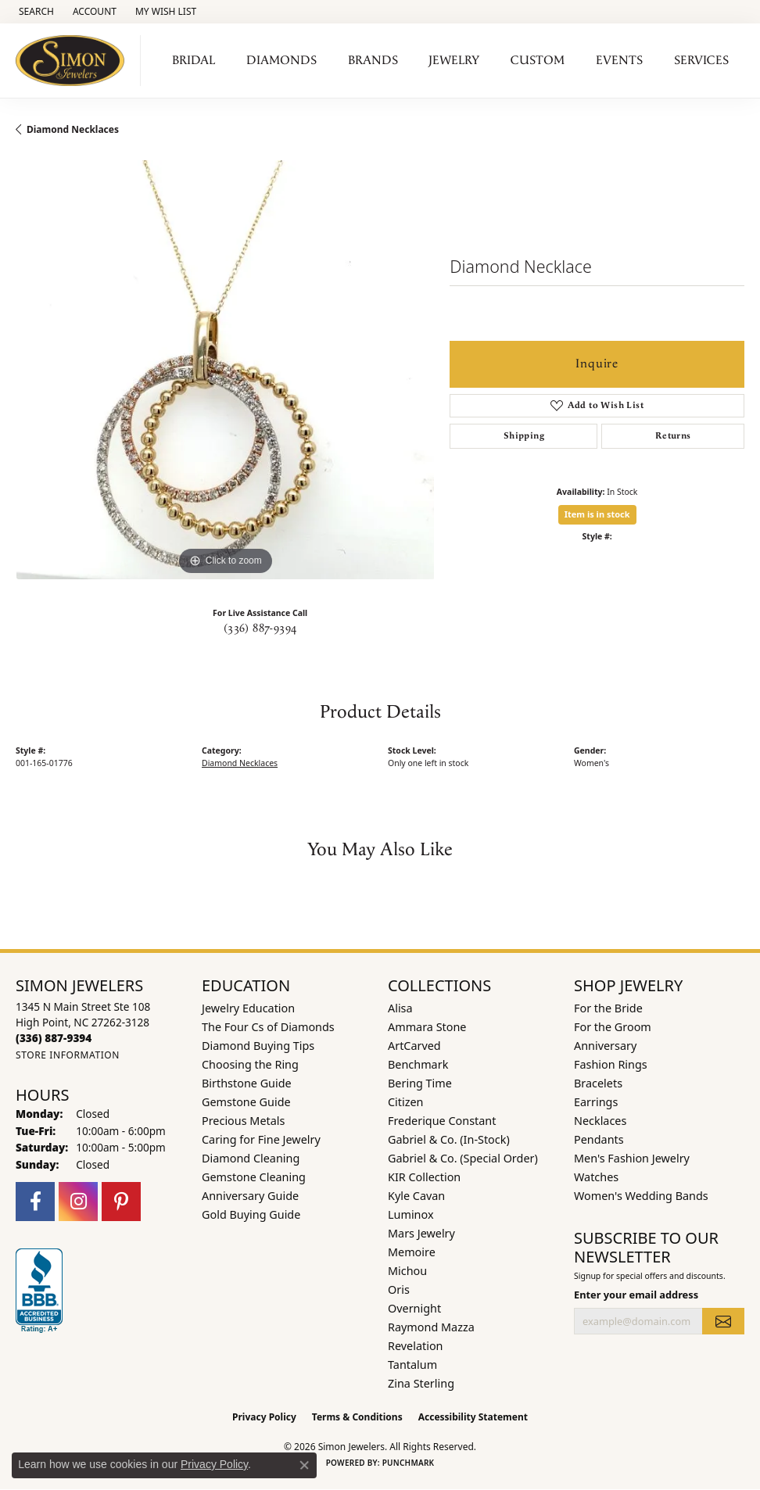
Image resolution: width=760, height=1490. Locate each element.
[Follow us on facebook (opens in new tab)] (35, 1201)
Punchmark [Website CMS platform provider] (408, 1462)
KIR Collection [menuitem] (424, 1176)
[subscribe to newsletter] (723, 1321)
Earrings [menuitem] (596, 1101)
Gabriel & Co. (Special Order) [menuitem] (463, 1158)
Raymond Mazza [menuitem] (431, 1327)
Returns (673, 436)
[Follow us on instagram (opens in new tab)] (78, 1201)
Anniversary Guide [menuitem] (250, 1195)
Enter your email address (636, 1295)
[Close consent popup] (304, 1465)
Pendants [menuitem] (599, 1139)
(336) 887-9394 (260, 628)
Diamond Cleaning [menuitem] (250, 1158)
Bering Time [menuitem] (420, 1083)
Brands (373, 60)
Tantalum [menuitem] (412, 1364)
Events (619, 60)
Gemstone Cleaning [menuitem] (254, 1176)
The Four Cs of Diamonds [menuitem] (268, 1026)
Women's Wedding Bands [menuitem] (641, 1195)
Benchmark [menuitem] (418, 1064)
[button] (35, 11)
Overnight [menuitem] (414, 1308)
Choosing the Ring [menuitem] (250, 1064)
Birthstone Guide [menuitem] (247, 1083)
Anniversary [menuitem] (605, 1045)
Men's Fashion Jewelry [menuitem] (632, 1158)
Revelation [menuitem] (415, 1345)
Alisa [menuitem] (400, 1008)
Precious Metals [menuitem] (243, 1120)
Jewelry (453, 60)
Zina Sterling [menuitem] (421, 1383)
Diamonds (281, 60)
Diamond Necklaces (73, 129)
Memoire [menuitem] (412, 1252)
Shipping (524, 436)
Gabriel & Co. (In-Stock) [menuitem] (449, 1139)
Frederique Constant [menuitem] (442, 1120)
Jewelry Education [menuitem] (248, 1008)
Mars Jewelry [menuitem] (421, 1233)
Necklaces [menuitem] (600, 1120)
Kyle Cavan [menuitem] (416, 1195)
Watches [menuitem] (596, 1176)
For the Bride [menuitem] (608, 1008)
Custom (538, 60)
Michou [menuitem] (407, 1270)
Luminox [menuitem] (411, 1214)
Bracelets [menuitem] (598, 1083)
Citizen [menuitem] (406, 1101)
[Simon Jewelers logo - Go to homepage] (74, 60)
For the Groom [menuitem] (612, 1026)
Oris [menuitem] (399, 1289)
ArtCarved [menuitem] (414, 1045)
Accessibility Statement (473, 1417)
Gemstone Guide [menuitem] (246, 1101)
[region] (225, 369)
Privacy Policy (264, 1417)
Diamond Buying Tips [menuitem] (258, 1045)
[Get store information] (68, 1055)
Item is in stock (597, 514)
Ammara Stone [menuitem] (427, 1026)
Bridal (193, 60)
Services (701, 60)
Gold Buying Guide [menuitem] (251, 1214)
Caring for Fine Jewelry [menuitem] (261, 1139)
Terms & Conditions (357, 1417)
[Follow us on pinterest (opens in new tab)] (121, 1201)
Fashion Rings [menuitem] (610, 1064)
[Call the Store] (53, 1037)
